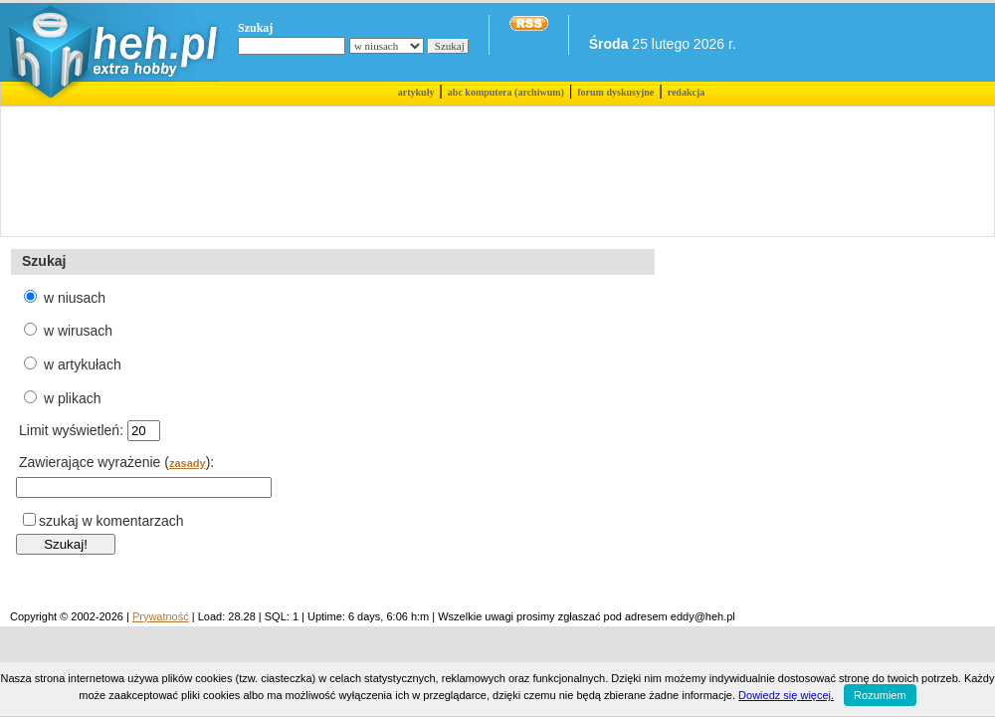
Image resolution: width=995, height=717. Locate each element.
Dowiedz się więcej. (786, 695)
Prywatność (160, 616)
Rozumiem (880, 695)
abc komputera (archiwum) (506, 92)
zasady (187, 463)
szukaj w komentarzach (111, 521)
